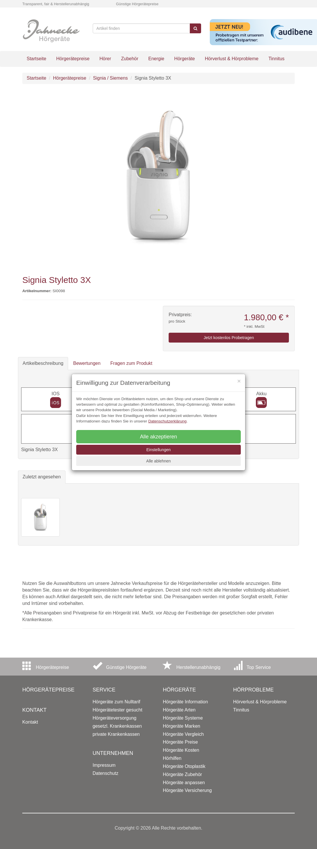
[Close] (239, 381)
